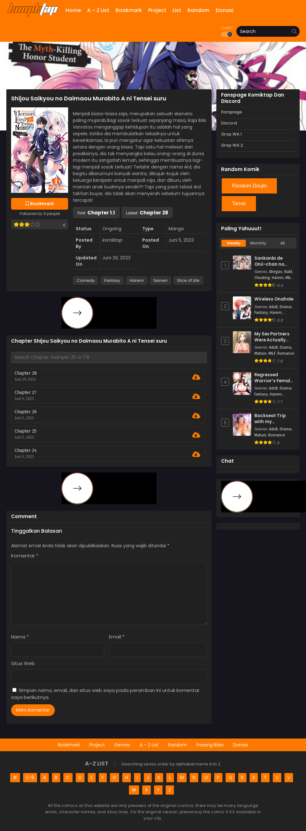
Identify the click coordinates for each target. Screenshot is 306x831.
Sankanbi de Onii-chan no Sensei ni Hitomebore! (269, 261)
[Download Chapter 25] (196, 435)
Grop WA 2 (232, 145)
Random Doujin (249, 185)
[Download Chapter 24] (196, 454)
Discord (229, 123)
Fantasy (112, 280)
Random (177, 745)
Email (116, 636)
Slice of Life (188, 280)
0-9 (30, 777)
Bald (288, 272)
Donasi (240, 745)
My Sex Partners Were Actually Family (272, 337)
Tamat (239, 203)
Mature (260, 353)
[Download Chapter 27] (196, 396)
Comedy (86, 280)
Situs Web (23, 663)
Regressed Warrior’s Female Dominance (273, 378)
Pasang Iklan (210, 745)
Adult (273, 307)
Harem (137, 280)
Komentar (24, 555)
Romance (285, 353)
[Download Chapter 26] (196, 416)
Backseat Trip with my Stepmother (270, 419)
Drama (285, 307)
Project (97, 745)
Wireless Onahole (273, 299)
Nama (20, 636)
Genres (122, 745)
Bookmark (69, 745)
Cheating (262, 278)
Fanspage (231, 112)
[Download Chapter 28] (196, 377)
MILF (289, 278)
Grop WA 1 (231, 134)
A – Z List (149, 745)
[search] (294, 31)
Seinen (160, 280)
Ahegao (276, 272)
